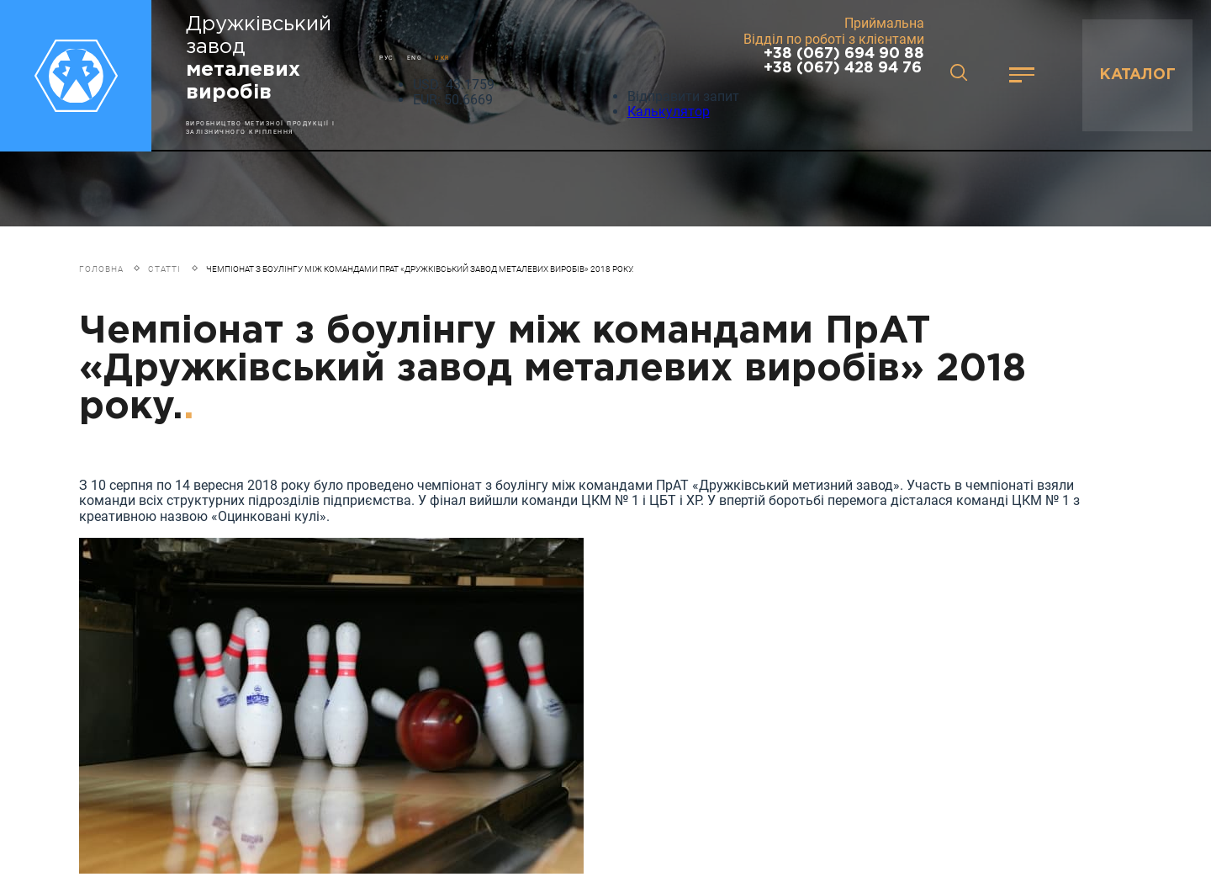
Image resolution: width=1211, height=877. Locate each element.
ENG (415, 57)
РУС (386, 57)
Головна (101, 269)
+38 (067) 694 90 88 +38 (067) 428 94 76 (844, 61)
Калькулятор (668, 112)
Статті (164, 269)
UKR (442, 57)
